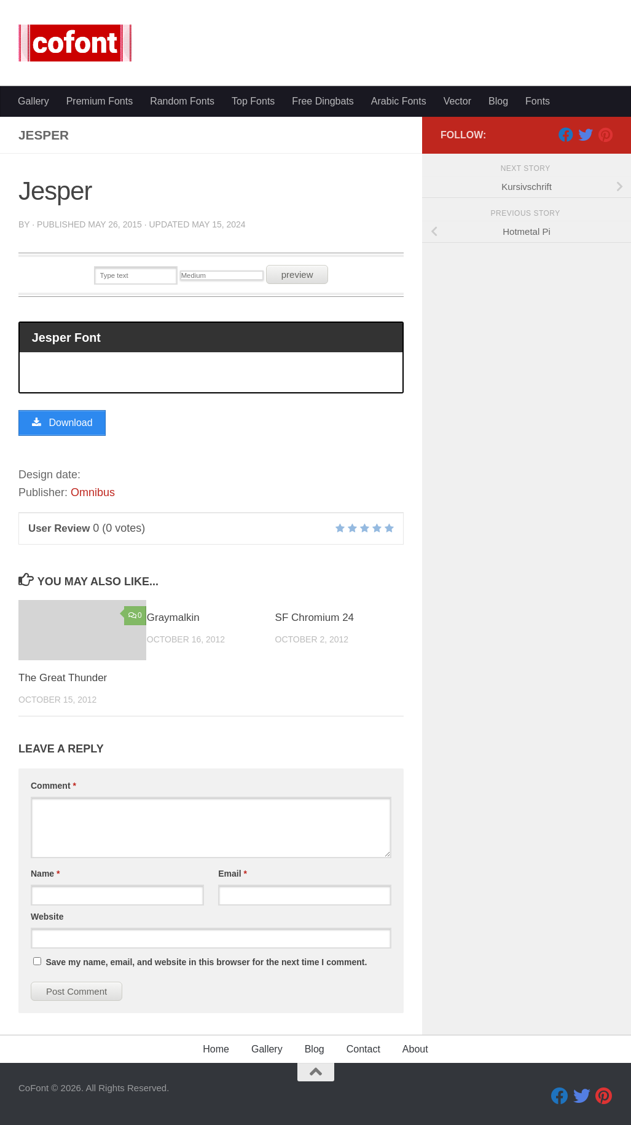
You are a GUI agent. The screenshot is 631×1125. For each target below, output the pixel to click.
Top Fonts (253, 101)
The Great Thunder (62, 678)
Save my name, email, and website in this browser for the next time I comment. (206, 962)
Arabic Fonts (398, 101)
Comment (53, 786)
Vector (457, 101)
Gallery (33, 101)
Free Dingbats (323, 101)
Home (216, 1049)
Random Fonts (182, 101)
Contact (363, 1049)
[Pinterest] (605, 134)
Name (45, 873)
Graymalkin (173, 617)
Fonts (537, 101)
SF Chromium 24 (314, 617)
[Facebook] (565, 134)
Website (47, 917)
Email (232, 873)
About (415, 1049)
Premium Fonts (99, 101)
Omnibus (93, 492)
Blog (498, 101)
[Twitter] (585, 134)
